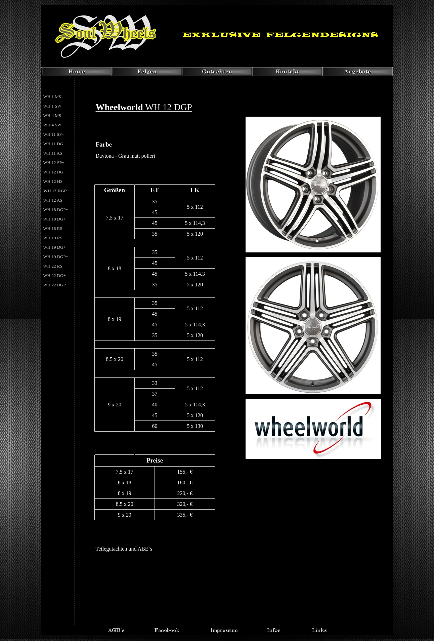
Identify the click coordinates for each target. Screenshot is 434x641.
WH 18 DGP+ (56, 209)
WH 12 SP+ (53, 162)
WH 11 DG (53, 143)
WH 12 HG (53, 171)
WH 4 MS (52, 115)
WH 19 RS (52, 237)
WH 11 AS (52, 153)
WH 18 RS (52, 228)
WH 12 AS (52, 200)
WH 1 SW (52, 106)
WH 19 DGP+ (56, 256)
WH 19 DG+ (54, 247)
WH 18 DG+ (54, 219)
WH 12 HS (53, 181)
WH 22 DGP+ (56, 284)
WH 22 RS (52, 266)
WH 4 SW (52, 124)
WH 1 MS (52, 96)
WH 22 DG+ (54, 275)
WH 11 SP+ (53, 134)
